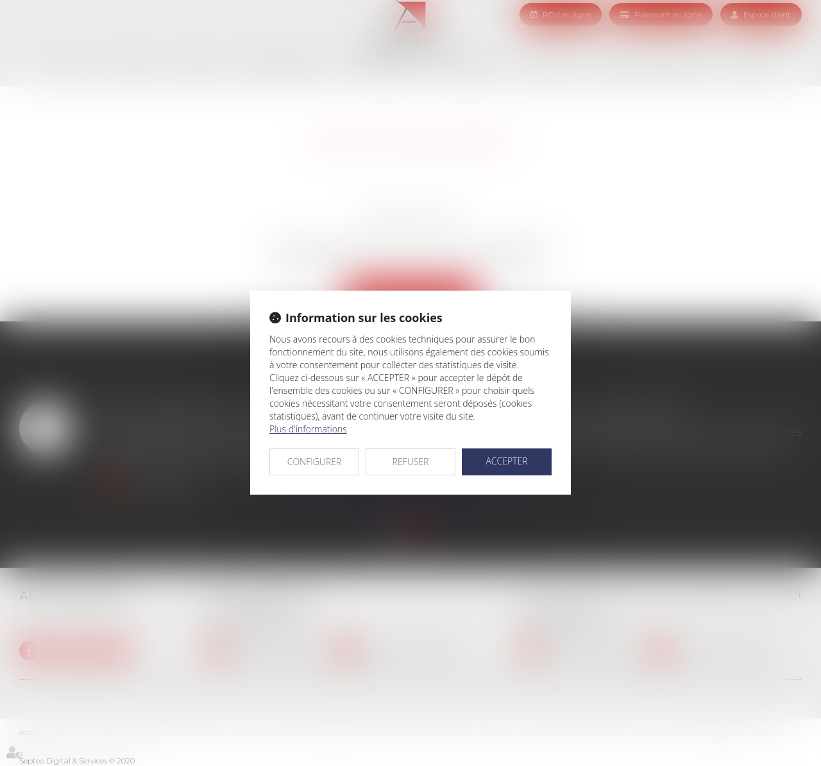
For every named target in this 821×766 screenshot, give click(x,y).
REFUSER (411, 461)
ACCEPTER (506, 461)
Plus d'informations (308, 429)
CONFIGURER (314, 461)
